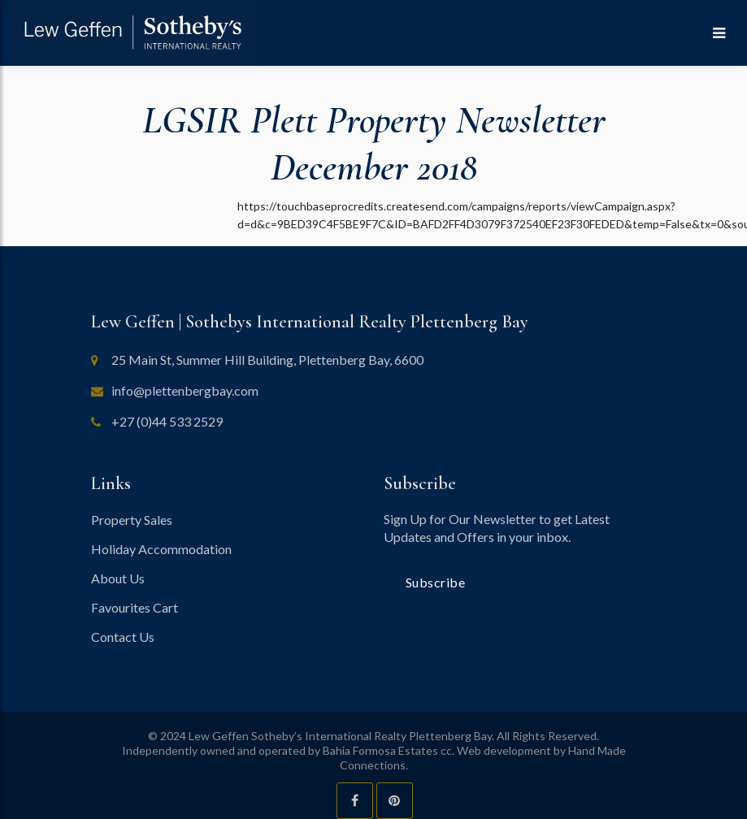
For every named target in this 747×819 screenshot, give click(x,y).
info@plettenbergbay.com (184, 390)
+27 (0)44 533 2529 (167, 421)
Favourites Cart (134, 607)
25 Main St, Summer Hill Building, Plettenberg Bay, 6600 (267, 359)
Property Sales (131, 519)
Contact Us (122, 636)
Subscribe (436, 582)
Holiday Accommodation (161, 549)
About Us (118, 578)
